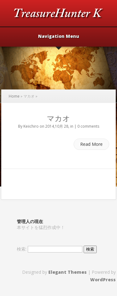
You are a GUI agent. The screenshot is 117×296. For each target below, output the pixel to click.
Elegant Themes (67, 272)
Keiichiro (31, 126)
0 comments (88, 126)
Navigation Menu (58, 36)
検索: (22, 249)
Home (14, 96)
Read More (91, 144)
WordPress (103, 280)
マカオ (58, 118)
